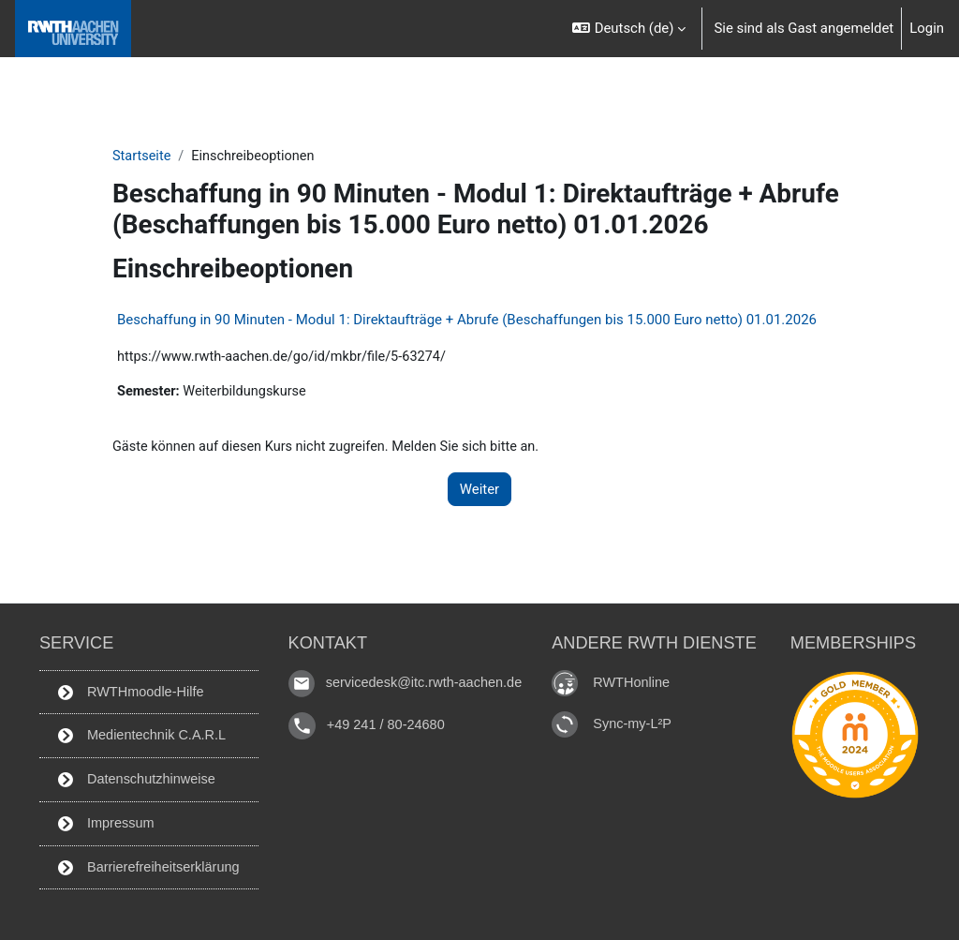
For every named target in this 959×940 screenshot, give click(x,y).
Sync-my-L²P (638, 719)
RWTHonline (637, 678)
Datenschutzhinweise (133, 777)
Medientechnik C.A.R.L (138, 732)
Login (926, 28)
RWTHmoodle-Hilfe (126, 688)
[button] (629, 28)
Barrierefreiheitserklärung (145, 866)
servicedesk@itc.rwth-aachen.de (426, 679)
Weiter (479, 491)
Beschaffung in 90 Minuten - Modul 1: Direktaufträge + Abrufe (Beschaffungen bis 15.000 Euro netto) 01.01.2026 (467, 320)
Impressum (101, 821)
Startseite (142, 156)
